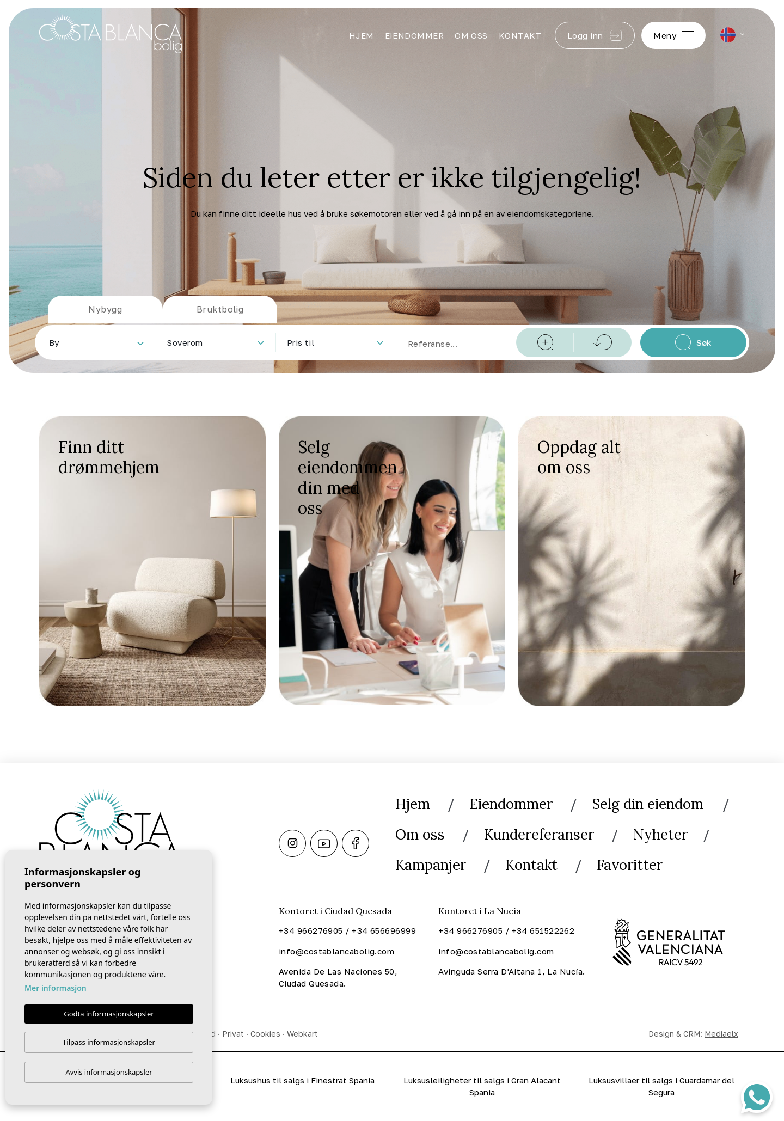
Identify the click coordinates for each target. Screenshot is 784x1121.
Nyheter (660, 834)
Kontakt (520, 35)
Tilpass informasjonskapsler (109, 1042)
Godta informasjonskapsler (109, 1013)
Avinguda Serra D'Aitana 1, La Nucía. (511, 971)
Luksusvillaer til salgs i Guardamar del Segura (661, 1086)
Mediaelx (721, 1033)
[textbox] (98, 343)
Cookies (265, 1033)
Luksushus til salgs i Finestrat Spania (302, 1080)
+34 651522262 (543, 930)
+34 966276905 (311, 930)
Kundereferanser (539, 834)
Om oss (471, 35)
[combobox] (96, 342)
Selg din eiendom (649, 804)
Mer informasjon (55, 987)
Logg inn (594, 35)
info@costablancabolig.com (336, 951)
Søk (693, 342)
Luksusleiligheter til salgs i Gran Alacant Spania (482, 1086)
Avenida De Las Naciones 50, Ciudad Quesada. (338, 977)
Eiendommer (414, 35)
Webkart (302, 1033)
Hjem (361, 35)
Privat (233, 1033)
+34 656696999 (384, 930)
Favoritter (630, 865)
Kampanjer (430, 865)
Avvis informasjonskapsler (108, 1072)
